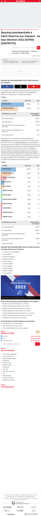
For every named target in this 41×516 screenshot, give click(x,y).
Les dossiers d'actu (7, 340)
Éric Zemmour (7, 181)
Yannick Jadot (7, 195)
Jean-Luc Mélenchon (9, 177)
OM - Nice (6, 369)
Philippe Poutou (7, 216)
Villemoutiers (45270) (9, 256)
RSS (15, 496)
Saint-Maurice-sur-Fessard (28, 61)
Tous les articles (10, 496)
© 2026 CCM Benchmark (21, 499)
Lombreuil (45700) (8, 263)
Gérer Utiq (18, 498)
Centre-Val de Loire (27, 29)
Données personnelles (30, 496)
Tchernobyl (6, 367)
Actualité (4, 336)
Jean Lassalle (7, 186)
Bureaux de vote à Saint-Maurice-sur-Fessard (15, 303)
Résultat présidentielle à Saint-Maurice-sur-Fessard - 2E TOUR (11, 62)
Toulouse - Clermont (9, 371)
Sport (3, 338)
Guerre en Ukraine (8, 378)
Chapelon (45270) (8, 268)
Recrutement (20, 496)
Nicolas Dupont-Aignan (10, 199)
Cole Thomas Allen (8, 356)
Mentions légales (25, 498)
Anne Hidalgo (7, 208)
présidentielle (5, 140)
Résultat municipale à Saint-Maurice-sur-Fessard (17, 308)
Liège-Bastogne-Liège (9, 358)
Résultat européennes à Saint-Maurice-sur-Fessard (17, 315)
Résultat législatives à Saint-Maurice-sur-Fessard (16, 310)
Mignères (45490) (8, 271)
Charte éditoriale (23, 494)
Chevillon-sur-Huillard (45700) (11, 252)
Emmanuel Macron (8, 108)
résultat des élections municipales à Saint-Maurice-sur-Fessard (19, 152)
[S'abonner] (20, 344)
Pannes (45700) (7, 261)
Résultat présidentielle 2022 (12, 29)
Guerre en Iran (7, 363)
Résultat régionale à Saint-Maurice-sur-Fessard (16, 306)
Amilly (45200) (25, 53)
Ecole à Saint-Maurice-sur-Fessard (12, 326)
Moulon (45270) (7, 254)
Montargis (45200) (24, 51)
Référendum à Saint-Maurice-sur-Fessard (14, 318)
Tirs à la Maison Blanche (10, 354)
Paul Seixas (6, 360)
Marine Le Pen (7, 103)
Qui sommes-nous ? (9, 494)
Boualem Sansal (7, 365)
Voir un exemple (35, 336)
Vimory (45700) (7, 273)
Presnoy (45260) (7, 266)
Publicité (30, 494)
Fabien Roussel (7, 203)
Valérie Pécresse (8, 190)
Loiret (36, 29)
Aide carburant (7, 375)
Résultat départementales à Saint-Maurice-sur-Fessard (18, 313)
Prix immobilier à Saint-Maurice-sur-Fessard (15, 328)
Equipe (16, 494)
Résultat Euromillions (9, 380)
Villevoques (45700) (8, 259)
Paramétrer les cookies (9, 498)
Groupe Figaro (33, 498)
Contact (35, 494)
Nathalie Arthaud (8, 212)
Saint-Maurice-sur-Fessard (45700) (12, 323)
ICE (4, 373)
